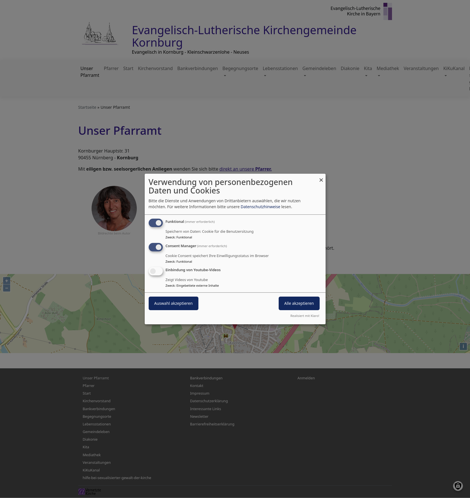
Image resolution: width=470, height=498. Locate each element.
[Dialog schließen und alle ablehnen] (321, 177)
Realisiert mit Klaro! (305, 316)
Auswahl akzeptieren (173, 303)
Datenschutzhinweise (260, 206)
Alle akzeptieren (299, 303)
